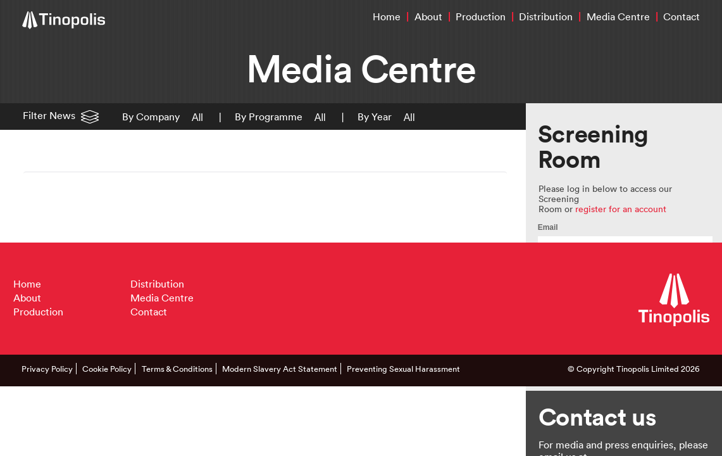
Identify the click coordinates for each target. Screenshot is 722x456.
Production (481, 16)
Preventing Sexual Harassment (403, 368)
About (428, 16)
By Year (375, 116)
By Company (151, 116)
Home (387, 16)
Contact (681, 16)
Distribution (546, 16)
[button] (195, 116)
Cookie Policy (107, 368)
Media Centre (618, 16)
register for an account (620, 209)
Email (548, 227)
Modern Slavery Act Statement (279, 368)
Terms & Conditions (177, 368)
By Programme (268, 116)
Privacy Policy (47, 368)
